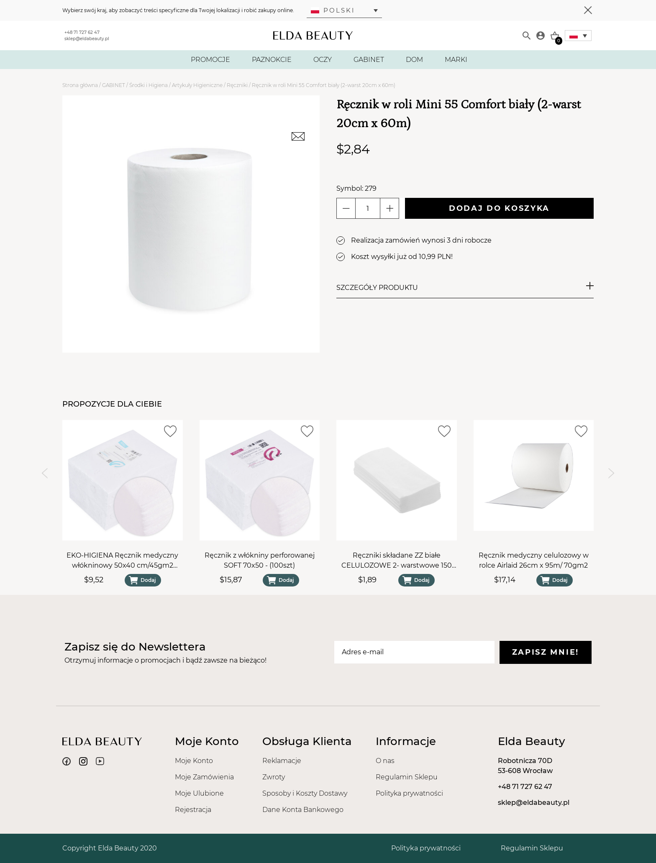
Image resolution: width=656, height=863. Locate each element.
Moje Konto (194, 761)
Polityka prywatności (409, 793)
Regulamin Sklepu (407, 777)
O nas (385, 761)
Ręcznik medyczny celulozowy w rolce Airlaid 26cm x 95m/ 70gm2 (534, 560)
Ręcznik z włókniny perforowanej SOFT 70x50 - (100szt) (260, 560)
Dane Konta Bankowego (302, 810)
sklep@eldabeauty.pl (86, 38)
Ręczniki (237, 85)
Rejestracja (193, 810)
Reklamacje (281, 761)
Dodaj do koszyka (499, 208)
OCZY (322, 60)
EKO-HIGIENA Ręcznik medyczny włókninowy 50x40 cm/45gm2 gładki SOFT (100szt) (122, 561)
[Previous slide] (44, 473)
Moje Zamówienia (204, 777)
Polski (333, 10)
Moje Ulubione (199, 793)
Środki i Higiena (148, 85)
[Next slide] (611, 473)
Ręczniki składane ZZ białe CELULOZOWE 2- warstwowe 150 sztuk (396, 561)
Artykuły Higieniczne (197, 85)
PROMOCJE (210, 60)
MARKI (456, 60)
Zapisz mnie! (545, 652)
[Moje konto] (540, 35)
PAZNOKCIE (272, 60)
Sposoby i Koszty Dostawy (304, 793)
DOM (414, 60)
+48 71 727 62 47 (82, 32)
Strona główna (80, 85)
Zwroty (273, 777)
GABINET (369, 60)
